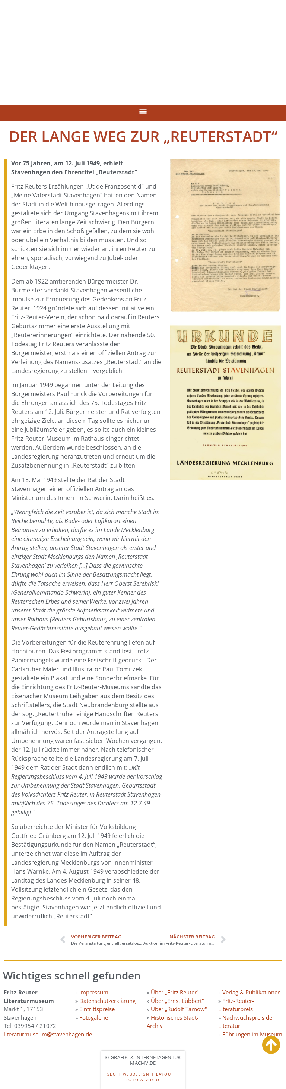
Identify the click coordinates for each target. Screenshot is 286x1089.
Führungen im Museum (252, 1034)
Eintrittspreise (97, 1009)
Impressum (93, 992)
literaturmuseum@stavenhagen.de (48, 1034)
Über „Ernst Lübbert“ (177, 1000)
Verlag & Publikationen (251, 992)
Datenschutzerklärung (107, 1000)
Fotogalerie (93, 1017)
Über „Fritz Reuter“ (174, 992)
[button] (143, 111)
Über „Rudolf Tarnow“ (179, 1009)
